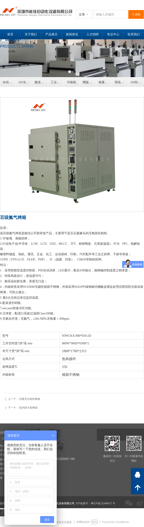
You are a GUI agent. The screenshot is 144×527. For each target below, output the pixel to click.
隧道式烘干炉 (41, 82)
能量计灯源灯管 (105, 82)
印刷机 (71, 82)
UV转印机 (137, 82)
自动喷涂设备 (9, 82)
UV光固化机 (25, 82)
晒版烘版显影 (89, 82)
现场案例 (121, 82)
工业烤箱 (57, 82)
